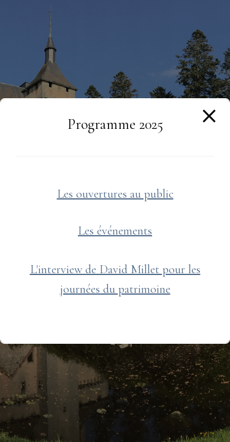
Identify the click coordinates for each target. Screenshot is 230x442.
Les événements (115, 230)
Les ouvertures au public (115, 194)
